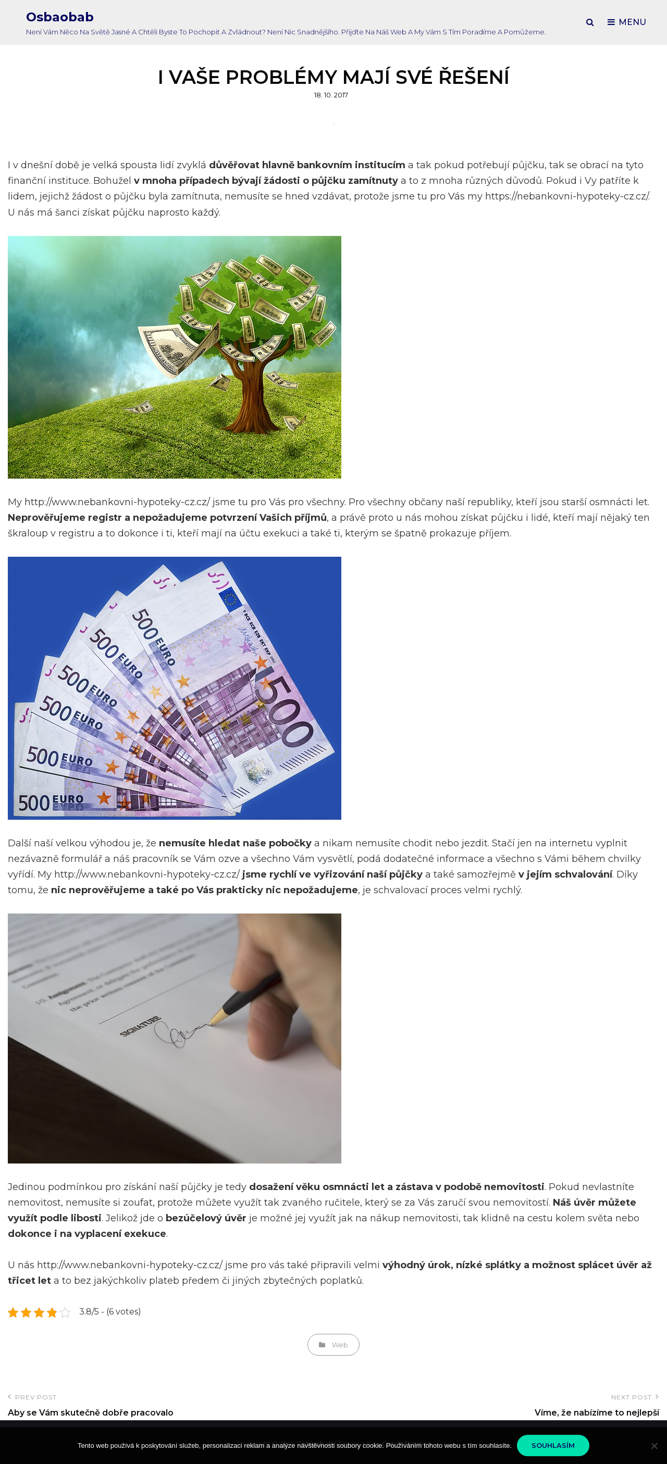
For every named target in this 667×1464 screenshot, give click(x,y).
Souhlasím (553, 1445)
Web (340, 1345)
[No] (654, 1446)
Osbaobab (60, 16)
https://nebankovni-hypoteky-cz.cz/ (566, 196)
